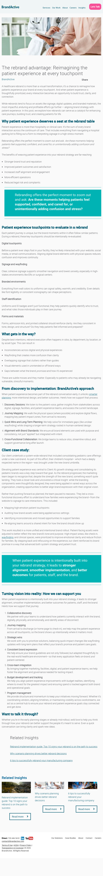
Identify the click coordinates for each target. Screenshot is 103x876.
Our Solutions (57, 838)
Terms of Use (7, 845)
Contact (89, 838)
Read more (20, 816)
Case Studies (70, 838)
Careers (73, 7)
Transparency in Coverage (12, 848)
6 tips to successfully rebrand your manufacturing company (41, 760)
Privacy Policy (25, 845)
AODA (16, 845)
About (65, 7)
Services (46, 7)
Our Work (56, 7)
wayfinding (7, 537)
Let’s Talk (95, 6)
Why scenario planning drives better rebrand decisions (38, 753)
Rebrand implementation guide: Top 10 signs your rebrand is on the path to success (53, 746)
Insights (82, 7)
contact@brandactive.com (13, 841)
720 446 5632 (11, 838)
